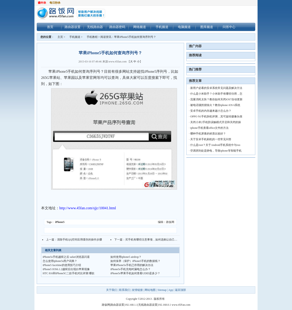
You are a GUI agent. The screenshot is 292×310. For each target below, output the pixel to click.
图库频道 (206, 27)
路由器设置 (73, 27)
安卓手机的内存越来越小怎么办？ (210, 110)
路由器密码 (117, 27)
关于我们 (112, 290)
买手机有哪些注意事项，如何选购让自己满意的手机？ (158, 239)
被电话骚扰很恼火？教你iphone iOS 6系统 (215, 105)
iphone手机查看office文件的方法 (209, 127)
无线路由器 (95, 27)
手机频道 (162, 27)
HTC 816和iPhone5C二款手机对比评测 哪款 (68, 273)
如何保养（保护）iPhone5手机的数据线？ (135, 261)
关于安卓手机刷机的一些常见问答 (210, 139)
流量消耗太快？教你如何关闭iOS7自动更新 (216, 99)
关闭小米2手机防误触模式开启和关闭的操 (215, 122)
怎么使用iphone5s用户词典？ (60, 261)
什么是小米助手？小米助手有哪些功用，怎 (216, 93)
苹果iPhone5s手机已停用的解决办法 (131, 265)
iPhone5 (60, 222)
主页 (60, 37)
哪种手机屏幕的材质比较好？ (208, 133)
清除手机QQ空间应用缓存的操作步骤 (79, 239)
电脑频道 (184, 27)
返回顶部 (180, 290)
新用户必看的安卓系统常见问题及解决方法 (216, 88)
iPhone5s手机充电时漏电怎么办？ (130, 269)
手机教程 (92, 37)
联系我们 (124, 290)
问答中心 (229, 27)
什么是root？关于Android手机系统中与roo (215, 145)
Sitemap (162, 290)
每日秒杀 (55, 2)
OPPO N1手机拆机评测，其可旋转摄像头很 (216, 116)
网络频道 (139, 27)
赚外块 (42, 2)
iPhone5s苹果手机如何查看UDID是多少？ (135, 273)
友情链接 (137, 290)
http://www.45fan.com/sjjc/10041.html (87, 208)
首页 (50, 27)
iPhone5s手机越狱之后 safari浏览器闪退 (66, 256)
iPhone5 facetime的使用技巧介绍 (62, 265)
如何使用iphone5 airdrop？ (125, 256)
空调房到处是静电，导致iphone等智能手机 (216, 150)
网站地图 (150, 290)
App (170, 290)
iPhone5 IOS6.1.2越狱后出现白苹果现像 (66, 269)
